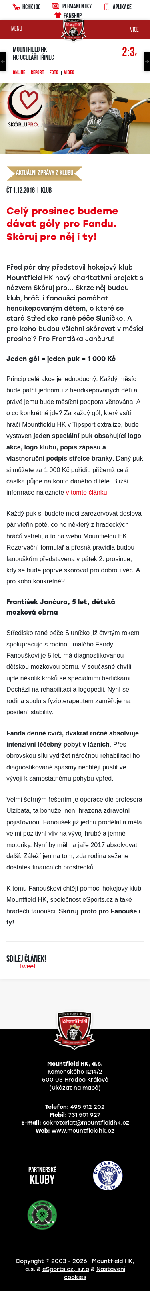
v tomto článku (86, 492)
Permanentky (72, 5)
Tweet (27, 966)
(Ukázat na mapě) (75, 1087)
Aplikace (117, 6)
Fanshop (67, 14)
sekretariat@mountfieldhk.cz (86, 1123)
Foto (54, 73)
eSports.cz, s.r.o (65, 1269)
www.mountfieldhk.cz (83, 1130)
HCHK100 (26, 6)
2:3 (129, 53)
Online (19, 73)
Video (69, 73)
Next (147, 61)
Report (37, 73)
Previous (3, 61)
